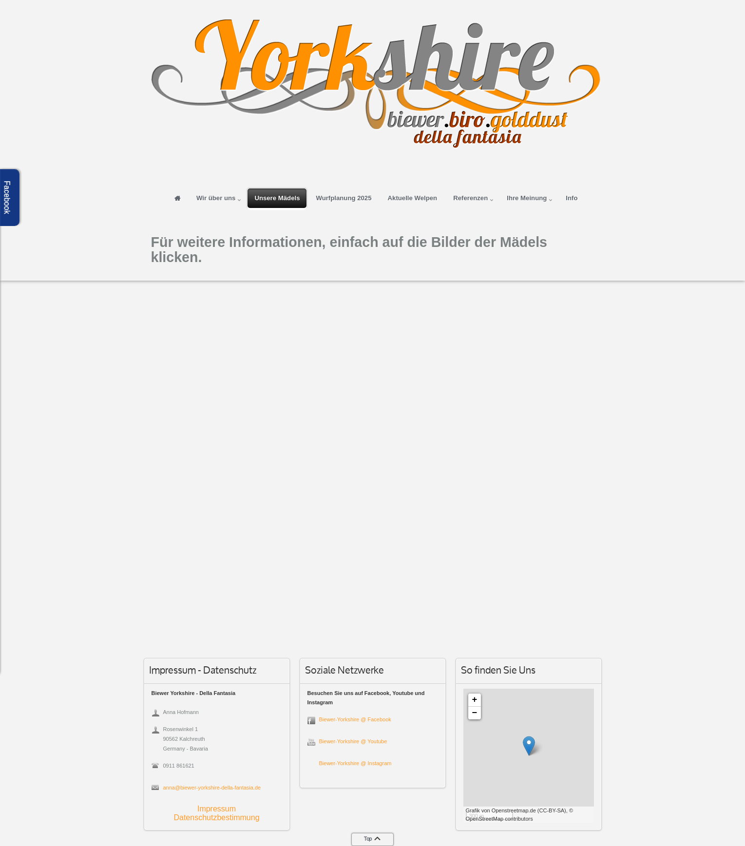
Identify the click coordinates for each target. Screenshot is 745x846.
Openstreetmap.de (514, 810)
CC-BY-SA (552, 810)
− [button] (475, 713)
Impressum (216, 809)
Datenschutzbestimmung (216, 817)
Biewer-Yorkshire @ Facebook (355, 719)
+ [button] (475, 700)
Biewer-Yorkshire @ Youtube (353, 741)
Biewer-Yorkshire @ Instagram (355, 763)
